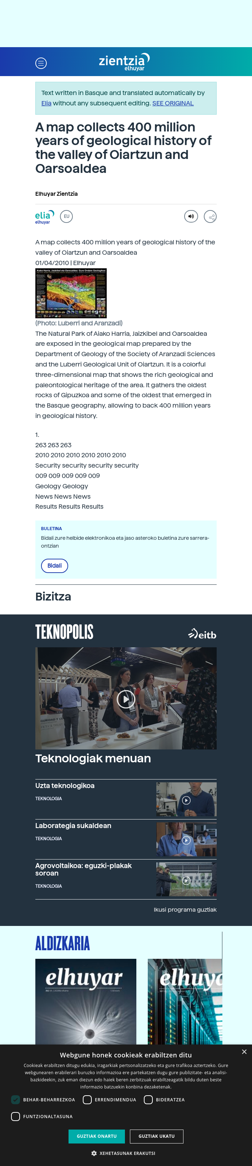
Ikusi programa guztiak (185, 909)
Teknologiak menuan (93, 758)
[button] (41, 62)
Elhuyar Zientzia (56, 194)
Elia (46, 103)
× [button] (244, 1052)
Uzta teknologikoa (65, 786)
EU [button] (66, 216)
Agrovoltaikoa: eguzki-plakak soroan (83, 869)
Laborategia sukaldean (73, 826)
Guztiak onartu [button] (97, 1136)
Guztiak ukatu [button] (156, 1136)
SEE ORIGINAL (173, 103)
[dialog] (126, 1105)
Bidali (54, 566)
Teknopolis (64, 631)
